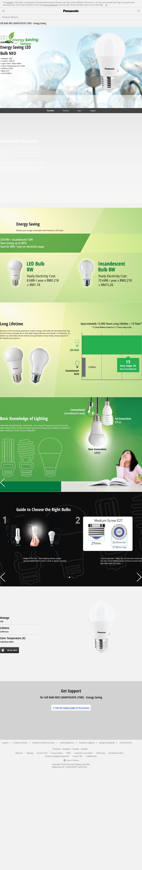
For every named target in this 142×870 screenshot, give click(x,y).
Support (93, 110)
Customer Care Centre (83, 753)
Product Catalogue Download (57, 756)
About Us (19, 753)
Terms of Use (42, 753)
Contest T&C (77, 756)
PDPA (68, 753)
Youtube (75, 749)
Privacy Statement (50, 5)
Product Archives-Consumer (43, 742)
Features (66, 110)
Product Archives (20, 742)
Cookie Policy (91, 756)
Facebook (57, 749)
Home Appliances (67, 742)
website (10, 2)
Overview (50, 110)
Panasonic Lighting (86, 742)
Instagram (66, 749)
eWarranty (100, 753)
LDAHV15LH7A (126, 742)
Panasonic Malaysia (10, 17)
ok (106, 5)
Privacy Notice (57, 753)
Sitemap (29, 753)
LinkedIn (84, 749)
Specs (79, 110)
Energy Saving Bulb (107, 742)
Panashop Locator (116, 753)
